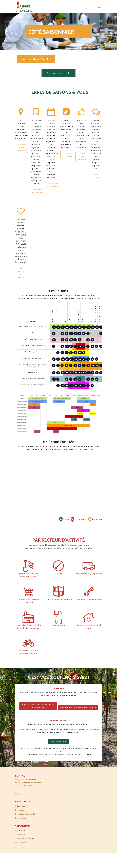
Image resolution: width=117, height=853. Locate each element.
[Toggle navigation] (99, 6)
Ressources (20, 818)
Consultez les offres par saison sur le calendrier (38, 706)
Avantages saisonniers (52, 185)
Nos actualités (67, 155)
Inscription (20, 806)
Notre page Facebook (82, 156)
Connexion (20, 810)
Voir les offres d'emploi (36, 59)
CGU (17, 794)
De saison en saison (21, 272)
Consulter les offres (24, 838)
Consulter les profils (25, 814)
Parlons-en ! (97, 176)
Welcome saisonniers (37, 191)
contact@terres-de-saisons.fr (29, 783)
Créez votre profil (58, 741)
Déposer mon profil (58, 73)
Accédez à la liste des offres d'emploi (78, 707)
